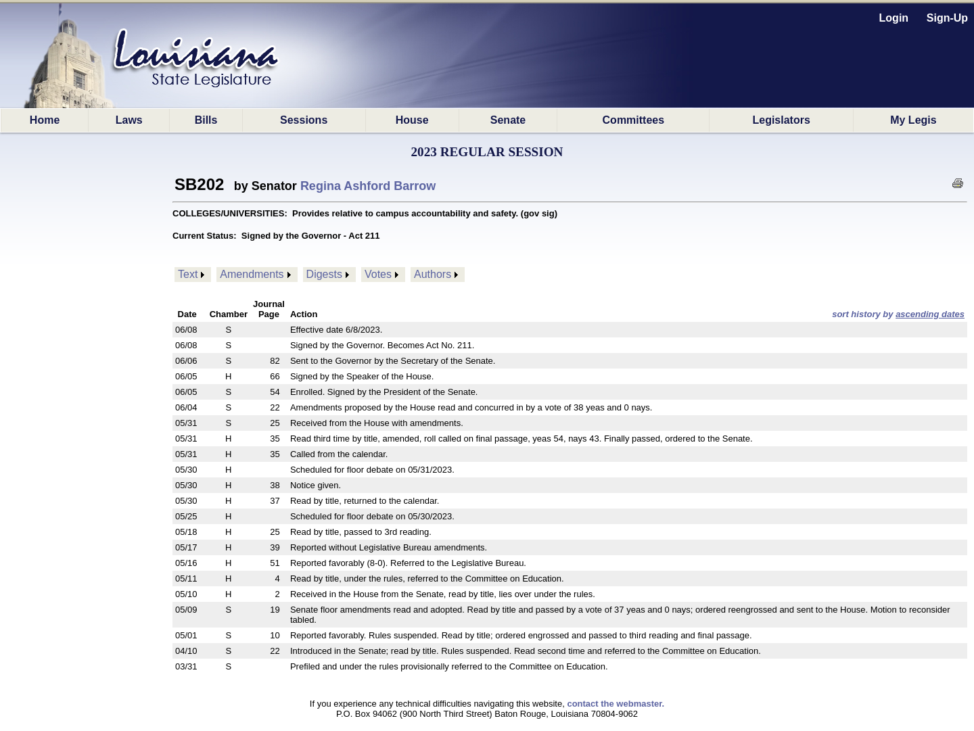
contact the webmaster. (615, 704)
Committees (634, 120)
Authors (432, 274)
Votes (378, 274)
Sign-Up (947, 18)
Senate (508, 120)
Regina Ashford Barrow (368, 186)
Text (188, 274)
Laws (129, 120)
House (412, 120)
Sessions (303, 120)
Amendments (251, 274)
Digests (324, 274)
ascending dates (930, 314)
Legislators (781, 120)
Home (45, 120)
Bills (206, 120)
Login (894, 18)
